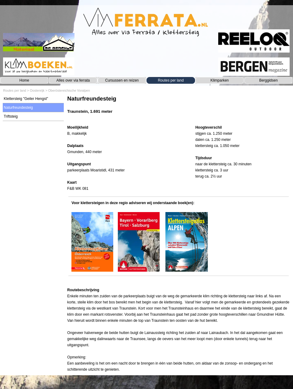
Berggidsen (268, 80)
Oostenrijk (37, 90)
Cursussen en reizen (122, 80)
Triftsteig (11, 116)
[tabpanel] (178, 108)
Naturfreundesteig (18, 107)
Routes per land (171, 80)
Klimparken (219, 80)
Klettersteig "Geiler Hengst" (26, 99)
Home (24, 80)
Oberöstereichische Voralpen (69, 90)
